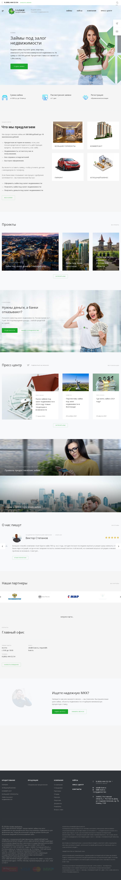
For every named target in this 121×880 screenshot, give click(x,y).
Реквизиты (57, 762)
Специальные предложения (37, 740)
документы (92, 812)
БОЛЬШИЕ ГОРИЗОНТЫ (65, 146)
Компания (58, 735)
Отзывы (56, 749)
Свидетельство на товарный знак (73, 806)
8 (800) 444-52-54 (8, 656)
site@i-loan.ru (101, 743)
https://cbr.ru (97, 821)
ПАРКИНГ (59, 177)
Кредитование (8, 735)
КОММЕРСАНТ (96, 146)
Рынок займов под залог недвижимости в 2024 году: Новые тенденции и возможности (45, 404)
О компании (58, 740)
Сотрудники (58, 743)
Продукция (33, 735)
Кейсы (75, 735)
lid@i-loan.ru (100, 745)
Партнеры (57, 746)
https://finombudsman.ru (70, 827)
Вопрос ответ (58, 765)
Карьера (57, 752)
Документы (58, 758)
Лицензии (57, 755)
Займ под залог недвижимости (7, 753)
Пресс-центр (78, 740)
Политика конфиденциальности (73, 781)
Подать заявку (19, 66)
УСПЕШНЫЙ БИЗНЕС (99, 177)
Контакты (77, 744)
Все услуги (8, 197)
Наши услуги (6, 122)
